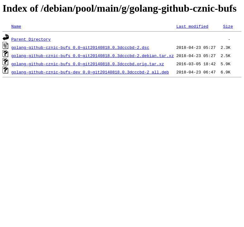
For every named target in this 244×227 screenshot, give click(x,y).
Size (228, 26)
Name (16, 26)
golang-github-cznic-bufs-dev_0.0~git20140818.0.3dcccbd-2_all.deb (90, 72)
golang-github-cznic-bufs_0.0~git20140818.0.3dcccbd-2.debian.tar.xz (92, 55)
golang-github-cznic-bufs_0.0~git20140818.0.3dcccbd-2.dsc (80, 47)
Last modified (192, 26)
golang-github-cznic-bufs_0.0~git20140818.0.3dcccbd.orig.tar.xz (87, 64)
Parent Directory (31, 39)
